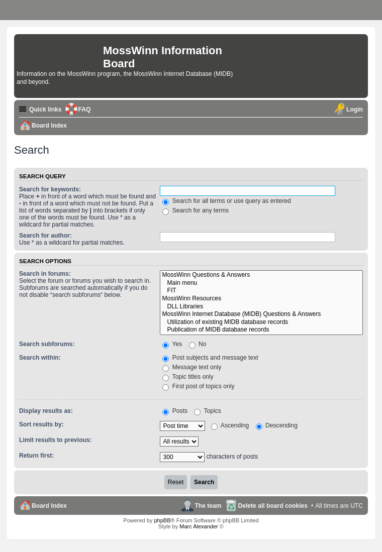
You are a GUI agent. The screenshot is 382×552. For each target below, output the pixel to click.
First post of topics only (198, 386)
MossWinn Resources (261, 299)
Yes (172, 344)
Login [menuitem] (354, 109)
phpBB (162, 520)
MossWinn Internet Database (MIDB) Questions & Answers (261, 314)
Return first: (36, 455)
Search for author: (45, 235)
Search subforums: (46, 344)
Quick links (45, 109)
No (198, 344)
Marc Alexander (198, 526)
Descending (277, 425)
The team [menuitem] (208, 505)
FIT (261, 291)
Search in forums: (45, 273)
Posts (174, 410)
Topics (207, 410)
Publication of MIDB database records (261, 330)
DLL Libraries (261, 307)
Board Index (49, 505)
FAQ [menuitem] (84, 109)
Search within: (40, 357)
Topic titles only (187, 376)
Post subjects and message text (210, 357)
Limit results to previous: (55, 440)
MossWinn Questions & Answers (261, 275)
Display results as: (46, 410)
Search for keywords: (50, 189)
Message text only (191, 367)
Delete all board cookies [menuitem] (273, 505)
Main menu (261, 283)
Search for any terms (195, 210)
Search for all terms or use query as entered (226, 200)
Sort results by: (41, 424)
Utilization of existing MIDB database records (261, 322)
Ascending (230, 425)
